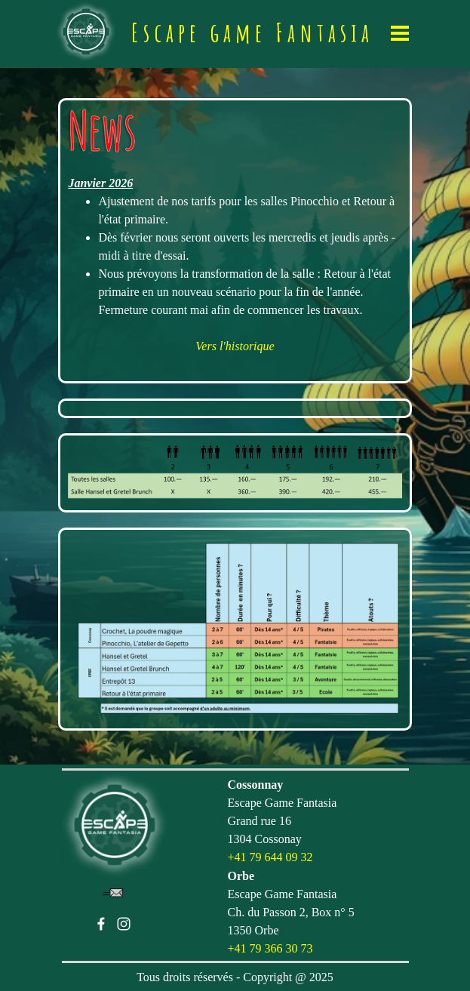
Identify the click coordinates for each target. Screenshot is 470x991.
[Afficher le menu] (400, 33)
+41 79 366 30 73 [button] (270, 948)
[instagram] (123, 923)
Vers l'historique (234, 346)
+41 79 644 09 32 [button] (270, 857)
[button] (113, 893)
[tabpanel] (234, 241)
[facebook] (101, 923)
